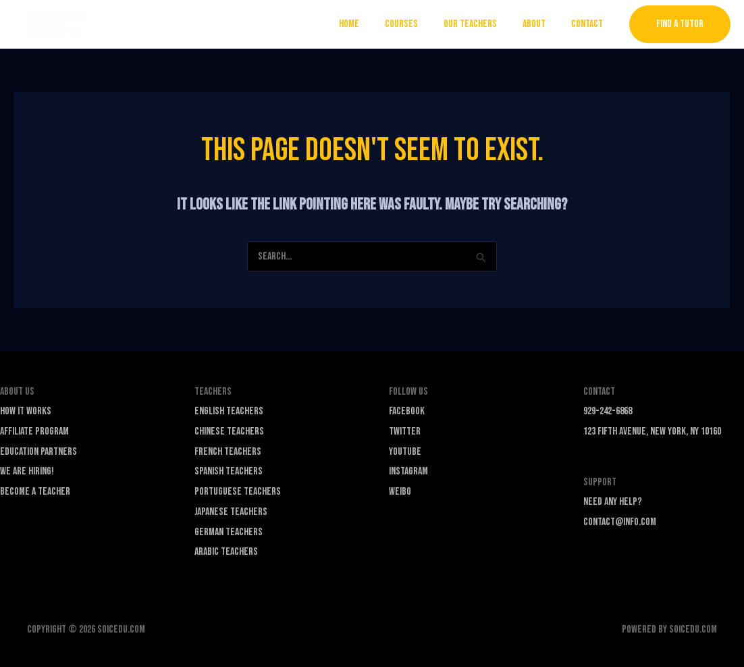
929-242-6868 (607, 411)
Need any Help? (612, 501)
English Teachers (228, 411)
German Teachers (228, 532)
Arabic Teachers (226, 551)
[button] (679, 24)
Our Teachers (480, 24)
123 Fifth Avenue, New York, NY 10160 (652, 431)
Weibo (400, 491)
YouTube (405, 451)
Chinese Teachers (229, 431)
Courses (415, 24)
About (540, 24)
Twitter (405, 431)
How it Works (25, 411)
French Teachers (227, 451)
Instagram (408, 471)
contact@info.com (619, 522)
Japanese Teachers (230, 511)
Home (367, 24)
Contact (589, 24)
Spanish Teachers (228, 471)
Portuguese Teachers (237, 491)
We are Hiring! (27, 471)
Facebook (407, 411)
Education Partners (38, 451)
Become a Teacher (35, 491)
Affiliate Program (34, 431)
